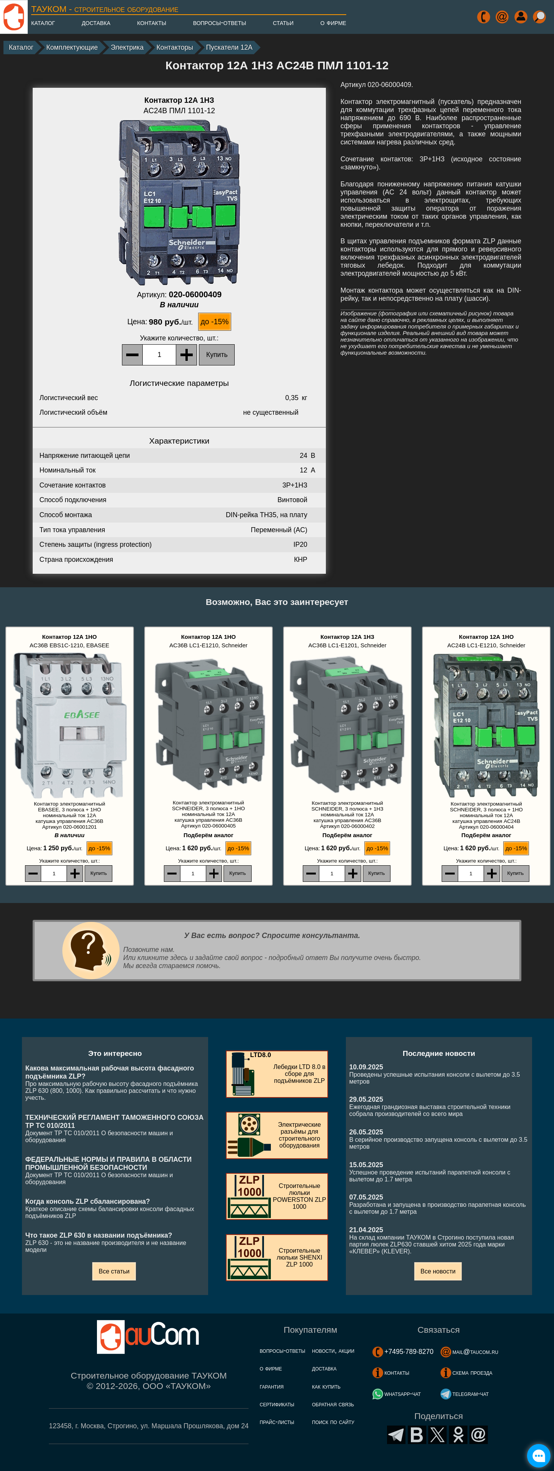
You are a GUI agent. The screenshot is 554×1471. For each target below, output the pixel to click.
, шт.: (179, 338)
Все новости (438, 1271)
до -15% (215, 321)
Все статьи (113, 1271)
